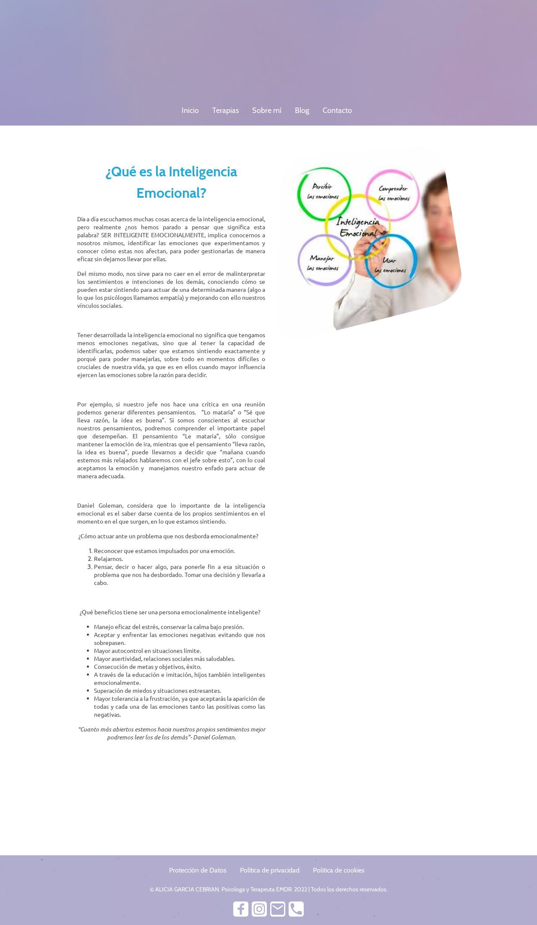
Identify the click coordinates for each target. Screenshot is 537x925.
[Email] (277, 909)
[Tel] (296, 909)
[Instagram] (259, 909)
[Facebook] (240, 909)
